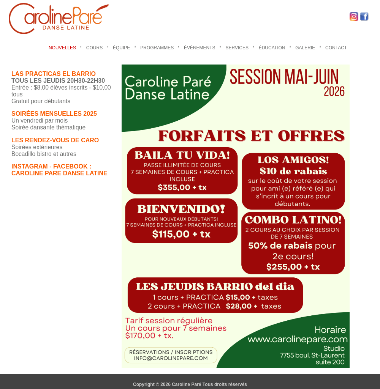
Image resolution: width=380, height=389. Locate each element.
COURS (94, 47)
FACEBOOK (70, 166)
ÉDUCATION (272, 47)
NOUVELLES (62, 47)
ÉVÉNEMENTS (199, 47)
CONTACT (336, 47)
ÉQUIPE (121, 47)
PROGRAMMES (157, 47)
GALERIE (305, 47)
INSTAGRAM (29, 166)
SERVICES (236, 47)
